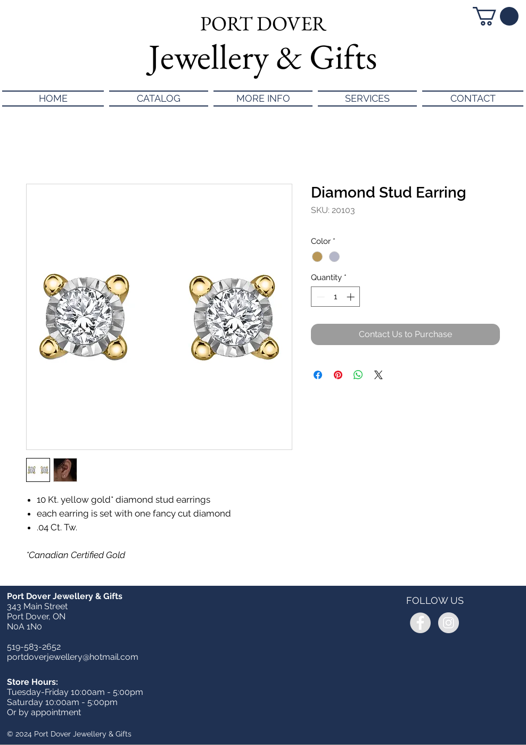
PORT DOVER (263, 23)
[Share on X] (378, 375)
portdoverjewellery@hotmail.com (72, 657)
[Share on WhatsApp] (358, 375)
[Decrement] (320, 297)
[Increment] (351, 297)
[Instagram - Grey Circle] (448, 622)
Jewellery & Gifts (263, 56)
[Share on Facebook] (317, 375)
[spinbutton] (335, 297)
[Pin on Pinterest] (338, 375)
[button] (496, 16)
